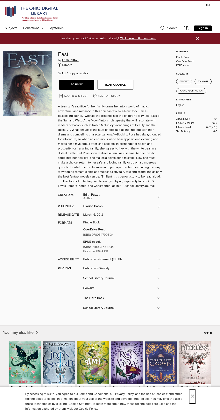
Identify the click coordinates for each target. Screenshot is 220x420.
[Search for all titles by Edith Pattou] (121, 196)
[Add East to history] (107, 96)
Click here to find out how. (138, 38)
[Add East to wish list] (74, 96)
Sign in (203, 28)
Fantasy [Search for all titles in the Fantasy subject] (184, 81)
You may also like (21, 332)
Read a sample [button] (115, 85)
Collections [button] (33, 28)
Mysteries (56, 28)
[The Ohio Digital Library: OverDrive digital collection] (31, 13)
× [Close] (192, 397)
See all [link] (209, 333)
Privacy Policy (124, 394)
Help (208, 5)
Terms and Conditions (93, 394)
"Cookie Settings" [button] (79, 404)
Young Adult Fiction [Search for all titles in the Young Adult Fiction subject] (191, 91)
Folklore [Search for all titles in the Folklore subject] (203, 81)
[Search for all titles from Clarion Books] (121, 206)
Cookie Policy (88, 409)
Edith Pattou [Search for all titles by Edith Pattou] (70, 60)
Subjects (11, 28)
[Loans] (186, 29)
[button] (168, 29)
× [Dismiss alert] (197, 38)
